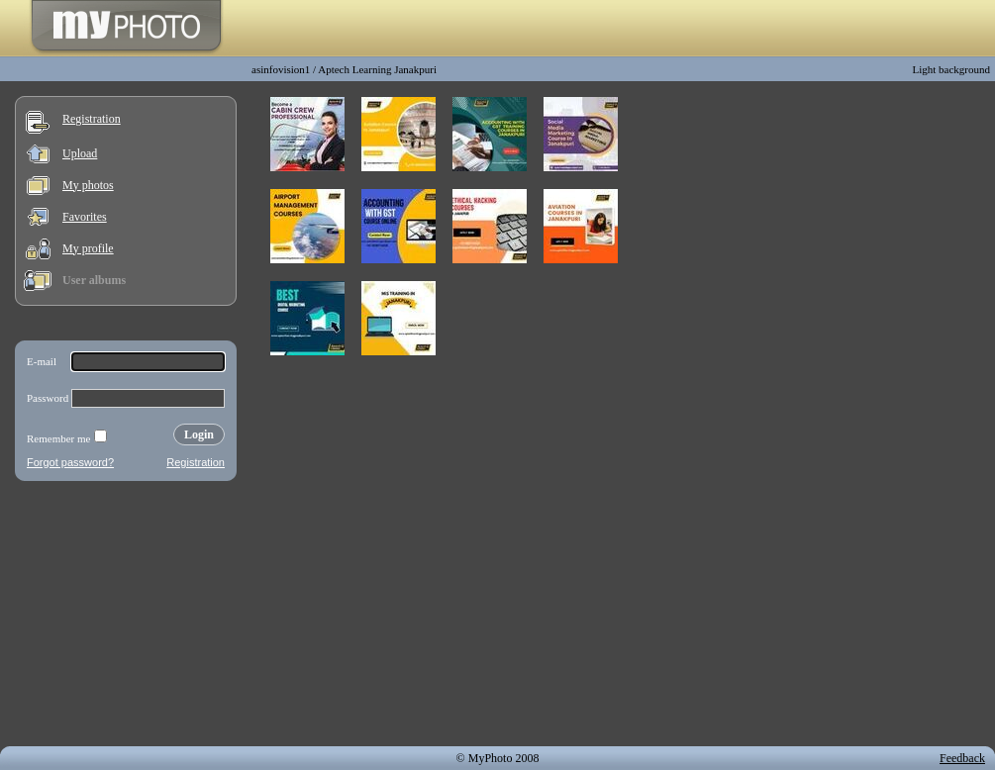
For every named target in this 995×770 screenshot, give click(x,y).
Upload (79, 153)
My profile (88, 248)
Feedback (962, 758)
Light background (951, 69)
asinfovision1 (280, 69)
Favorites (84, 217)
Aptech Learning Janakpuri (377, 69)
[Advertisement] (126, 618)
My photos (88, 185)
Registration (91, 119)
